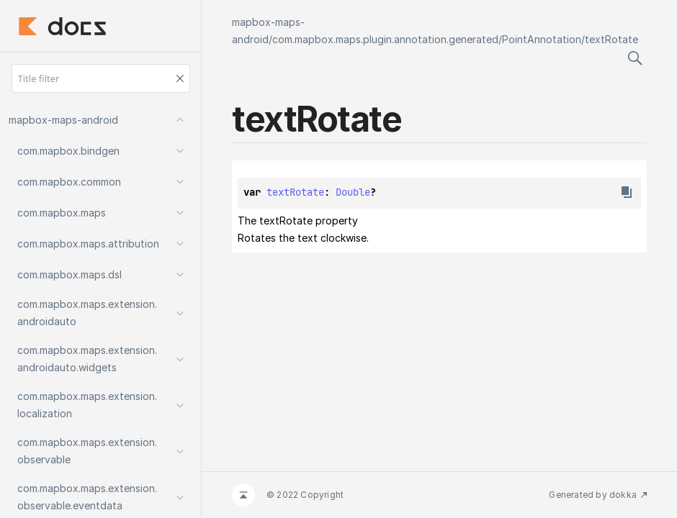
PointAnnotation (541, 39)
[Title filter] (101, 78)
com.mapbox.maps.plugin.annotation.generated (385, 39)
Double (353, 192)
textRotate (611, 39)
